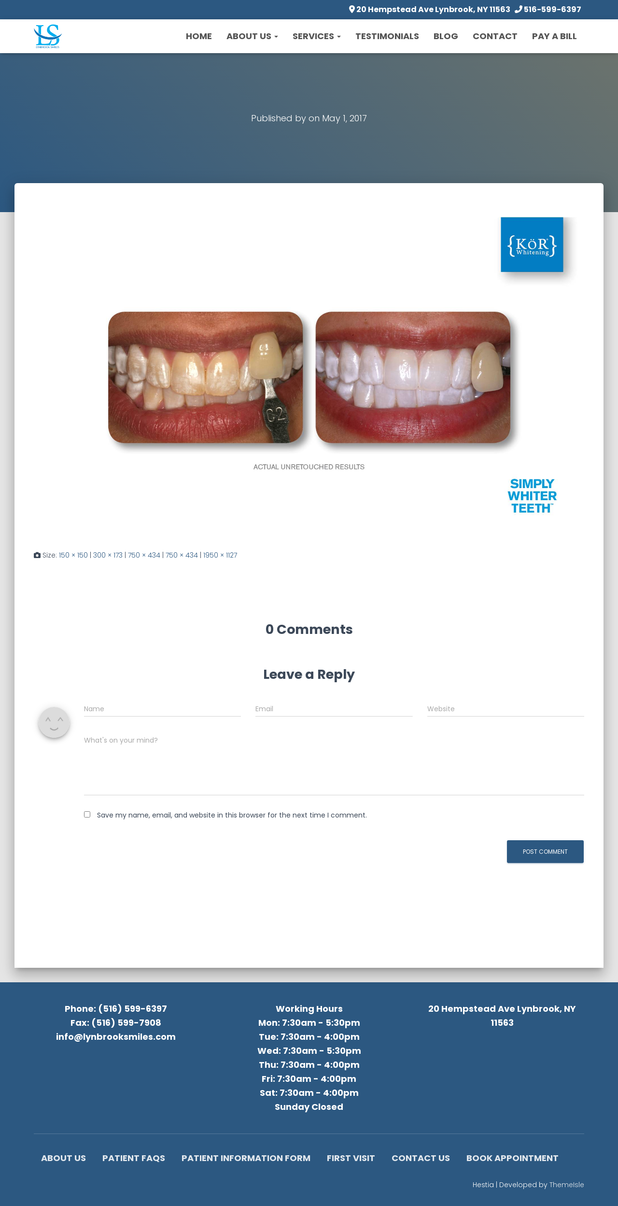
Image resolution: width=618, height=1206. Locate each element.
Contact (495, 36)
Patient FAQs (133, 1158)
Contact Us (421, 1158)
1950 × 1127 (220, 555)
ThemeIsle (566, 1185)
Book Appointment (512, 1158)
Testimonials (387, 36)
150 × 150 (73, 555)
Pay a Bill (554, 36)
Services (317, 36)
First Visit (351, 1158)
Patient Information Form (246, 1158)
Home (199, 36)
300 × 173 (108, 555)
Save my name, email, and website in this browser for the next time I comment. (232, 815)
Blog (446, 36)
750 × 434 (144, 555)
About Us (252, 36)
